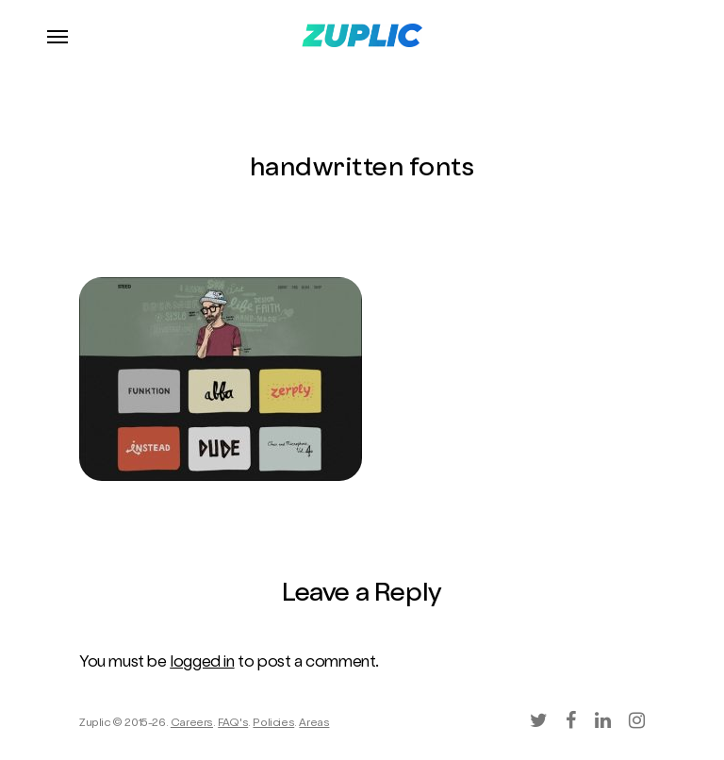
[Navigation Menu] (57, 35)
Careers (192, 724)
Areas (314, 724)
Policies (273, 724)
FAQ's (233, 724)
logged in (202, 663)
